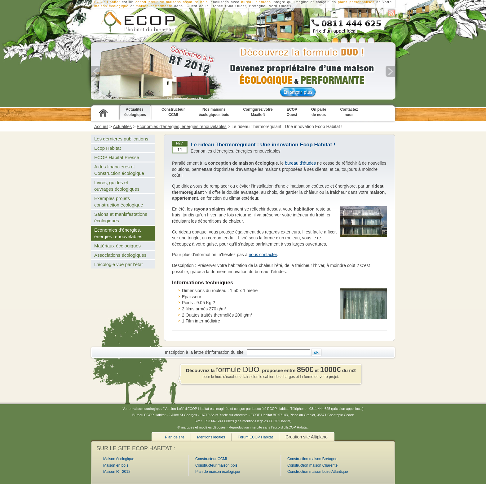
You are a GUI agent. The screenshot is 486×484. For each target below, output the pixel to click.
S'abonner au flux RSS (391, 13)
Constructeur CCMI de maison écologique (129, 22)
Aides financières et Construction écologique (119, 170)
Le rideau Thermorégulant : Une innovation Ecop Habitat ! (263, 145)
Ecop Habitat (107, 148)
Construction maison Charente (312, 465)
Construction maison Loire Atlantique (317, 471)
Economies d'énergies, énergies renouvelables (182, 126)
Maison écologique (118, 459)
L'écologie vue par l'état (118, 264)
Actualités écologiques (135, 112)
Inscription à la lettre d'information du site (205, 352)
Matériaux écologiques (117, 245)
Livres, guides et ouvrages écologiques (116, 186)
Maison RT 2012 (116, 471)
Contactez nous (349, 112)
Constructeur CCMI (173, 112)
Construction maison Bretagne (312, 459)
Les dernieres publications (121, 138)
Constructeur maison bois (216, 465)
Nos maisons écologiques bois (214, 112)
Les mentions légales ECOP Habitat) (263, 421)
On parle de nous (318, 112)
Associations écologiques (120, 255)
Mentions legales (211, 437)
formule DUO (237, 369)
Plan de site (174, 437)
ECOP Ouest (292, 112)
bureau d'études (300, 163)
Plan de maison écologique (217, 471)
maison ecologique (111, 6)
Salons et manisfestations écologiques (120, 217)
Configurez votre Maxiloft (257, 112)
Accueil (101, 126)
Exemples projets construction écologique (118, 201)
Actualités (122, 126)
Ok (316, 352)
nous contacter (263, 254)
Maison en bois (115, 465)
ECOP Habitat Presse (116, 157)
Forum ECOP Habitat (255, 437)
